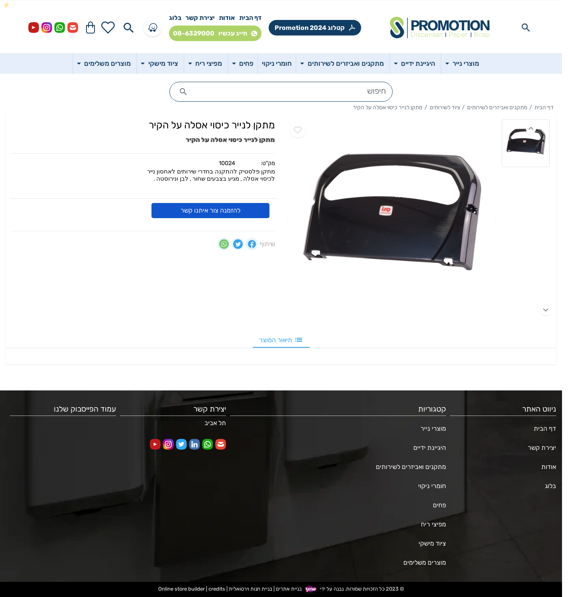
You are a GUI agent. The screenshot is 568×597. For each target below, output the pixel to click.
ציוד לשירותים (445, 107)
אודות (227, 18)
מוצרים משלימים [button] (107, 63)
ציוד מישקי (432, 543)
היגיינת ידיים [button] (417, 63)
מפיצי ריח (433, 524)
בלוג (175, 18)
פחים (439, 505)
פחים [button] (246, 63)
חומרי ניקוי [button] (277, 63)
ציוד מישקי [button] (162, 63)
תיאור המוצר (281, 340)
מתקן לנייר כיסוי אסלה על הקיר (388, 107)
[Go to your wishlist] (108, 27)
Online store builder (181, 589)
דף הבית (250, 18)
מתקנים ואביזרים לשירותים (497, 107)
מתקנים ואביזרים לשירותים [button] (345, 63)
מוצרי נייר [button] (465, 63)
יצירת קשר (200, 18)
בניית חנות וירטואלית (250, 589)
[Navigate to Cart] (90, 27)
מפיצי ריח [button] (208, 63)
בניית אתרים (289, 589)
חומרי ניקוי (432, 486)
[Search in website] (526, 27)
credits (216, 589)
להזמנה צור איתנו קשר (210, 210)
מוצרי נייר (433, 428)
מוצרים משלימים (424, 562)
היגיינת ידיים (429, 447)
